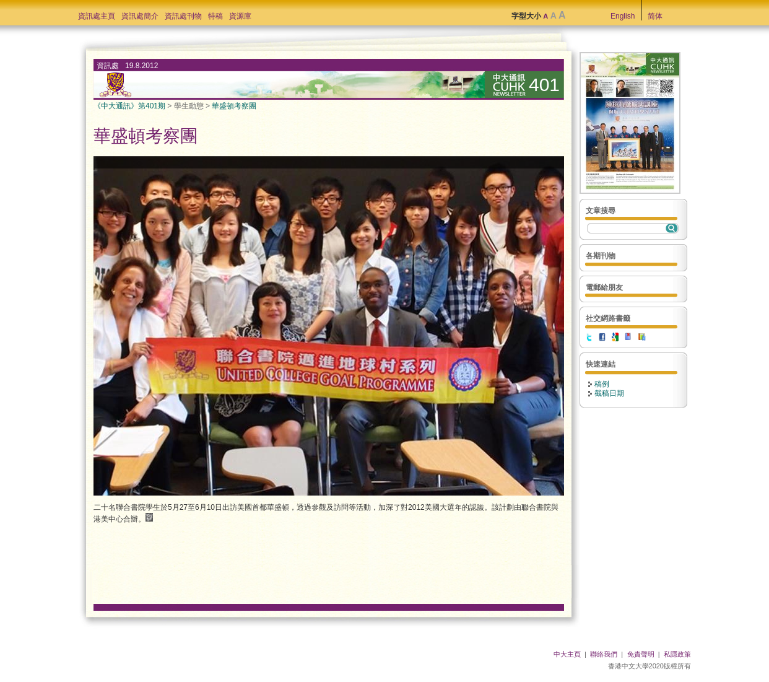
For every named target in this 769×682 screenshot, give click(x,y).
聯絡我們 (603, 654)
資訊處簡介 (140, 16)
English (622, 16)
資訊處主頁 (96, 16)
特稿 (215, 16)
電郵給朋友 (604, 287)
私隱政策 (677, 654)
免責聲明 (640, 654)
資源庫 (240, 16)
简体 (655, 16)
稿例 (601, 384)
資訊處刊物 (183, 16)
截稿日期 (609, 393)
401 (544, 84)
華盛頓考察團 (234, 106)
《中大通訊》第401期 (129, 106)
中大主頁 (567, 654)
